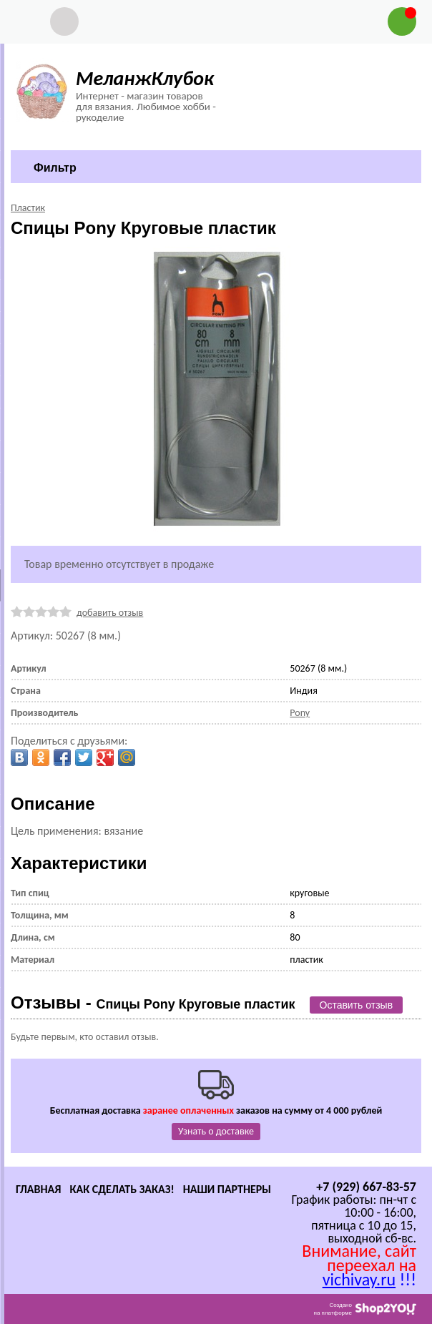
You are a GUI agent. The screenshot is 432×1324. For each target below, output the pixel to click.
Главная (38, 1189)
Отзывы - (153, 1002)
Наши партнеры (227, 1189)
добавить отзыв (110, 613)
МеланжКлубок (145, 78)
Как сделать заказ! (121, 1189)
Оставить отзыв (356, 1005)
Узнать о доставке (216, 1131)
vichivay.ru (359, 1279)
